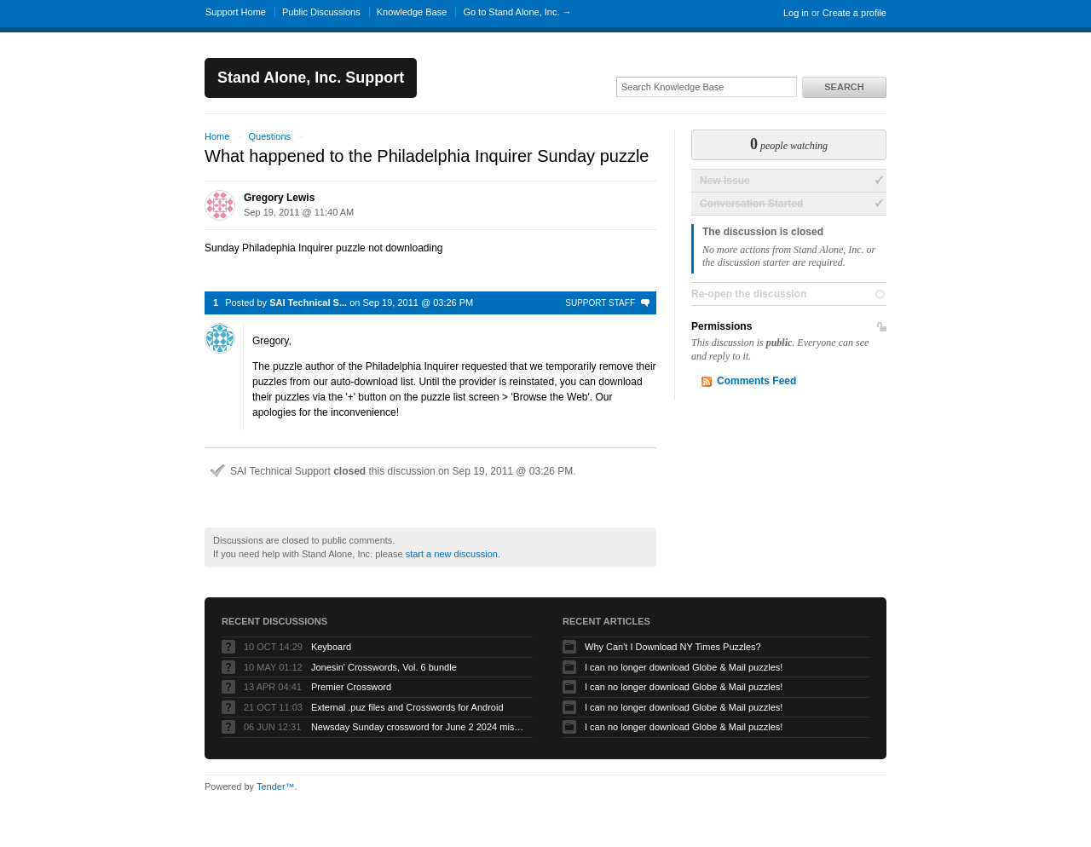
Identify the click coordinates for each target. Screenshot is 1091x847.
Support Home (235, 12)
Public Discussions (321, 12)
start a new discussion (452, 554)
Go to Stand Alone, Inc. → (517, 12)
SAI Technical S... (308, 302)
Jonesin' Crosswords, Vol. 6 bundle (384, 667)
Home (217, 136)
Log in (796, 13)
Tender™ (276, 786)
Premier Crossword (351, 687)
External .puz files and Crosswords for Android (407, 707)
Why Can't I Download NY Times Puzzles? (673, 647)
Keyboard (331, 647)
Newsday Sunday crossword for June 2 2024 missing (417, 727)
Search (843, 87)
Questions (269, 136)
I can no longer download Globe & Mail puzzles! (683, 667)
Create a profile (854, 13)
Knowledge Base (412, 12)
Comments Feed (756, 381)
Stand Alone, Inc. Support (310, 77)
